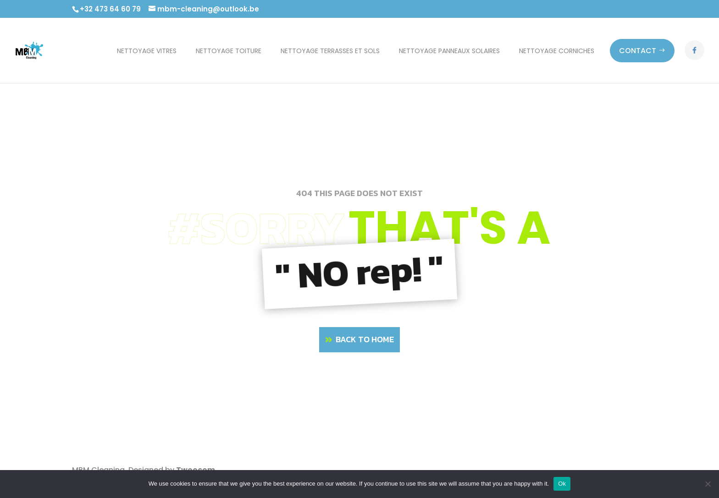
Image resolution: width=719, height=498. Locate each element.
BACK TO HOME (365, 339)
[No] (707, 483)
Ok (562, 483)
